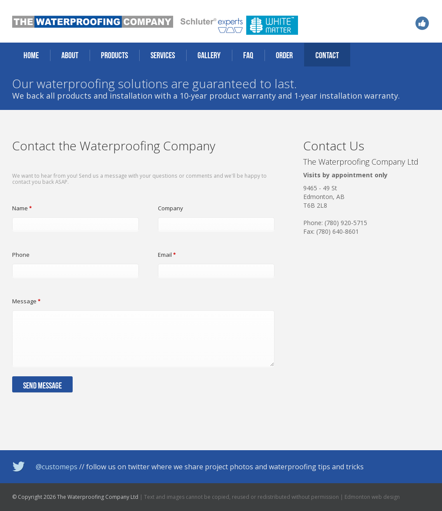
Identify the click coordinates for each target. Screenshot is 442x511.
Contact (327, 55)
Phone (21, 255)
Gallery (209, 55)
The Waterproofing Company (92, 22)
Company (170, 208)
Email (167, 255)
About (69, 55)
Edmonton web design (372, 497)
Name (22, 208)
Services (163, 55)
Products (114, 55)
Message (26, 301)
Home (31, 55)
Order (284, 55)
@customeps (56, 466)
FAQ (248, 55)
